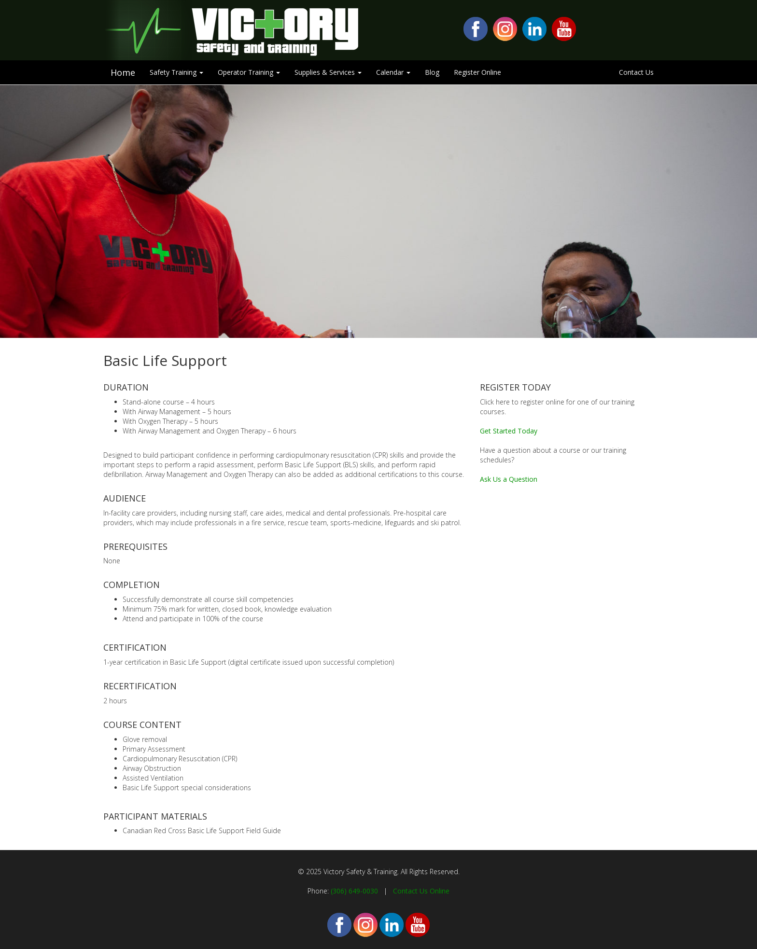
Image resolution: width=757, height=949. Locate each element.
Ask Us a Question (508, 479)
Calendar (393, 72)
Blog (432, 72)
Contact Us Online (421, 890)
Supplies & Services (328, 72)
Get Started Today (508, 430)
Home (123, 72)
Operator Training (249, 72)
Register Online (477, 72)
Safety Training (176, 72)
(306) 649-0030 (354, 890)
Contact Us (636, 72)
